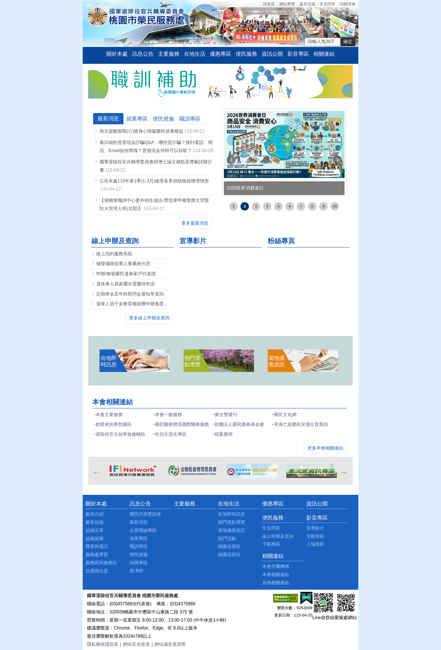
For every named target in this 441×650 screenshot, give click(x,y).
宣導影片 (315, 528)
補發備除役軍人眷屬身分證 (123, 263)
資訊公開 (272, 54)
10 (335, 206)
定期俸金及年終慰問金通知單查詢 (130, 294)
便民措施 (139, 554)
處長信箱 (307, 4)
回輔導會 (348, 4)
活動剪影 (315, 536)
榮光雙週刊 (226, 414)
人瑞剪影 (315, 544)
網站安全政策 (136, 644)
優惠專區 (220, 54)
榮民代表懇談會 (145, 514)
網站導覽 (287, 4)
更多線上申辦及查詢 (149, 317)
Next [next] (343, 471)
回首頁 (269, 4)
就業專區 (139, 538)
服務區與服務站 (101, 562)
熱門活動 (227, 538)
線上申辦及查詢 (278, 536)
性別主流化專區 (170, 434)
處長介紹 (95, 514)
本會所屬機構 (275, 566)
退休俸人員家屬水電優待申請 (125, 283)
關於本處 (117, 54)
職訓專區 (139, 546)
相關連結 (324, 54)
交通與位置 (97, 570)
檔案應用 (224, 434)
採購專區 (139, 562)
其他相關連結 (275, 582)
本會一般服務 (168, 414)
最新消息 (139, 522)
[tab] (108, 119)
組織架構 (95, 538)
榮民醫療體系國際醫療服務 (182, 424)
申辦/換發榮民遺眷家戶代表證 (126, 273)
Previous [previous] (96, 471)
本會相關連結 (275, 574)
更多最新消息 (194, 223)
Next (337, 159)
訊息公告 (143, 54)
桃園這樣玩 (229, 554)
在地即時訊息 (231, 514)
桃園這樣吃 (229, 546)
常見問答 (327, 4)
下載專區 (271, 544)
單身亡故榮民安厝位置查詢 (301, 424)
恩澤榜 (136, 570)
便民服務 (246, 54)
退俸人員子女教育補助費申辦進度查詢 (132, 303)
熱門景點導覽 (231, 522)
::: (89, 69)
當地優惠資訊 (231, 530)
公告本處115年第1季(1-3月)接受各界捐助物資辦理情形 (154, 181)
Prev (231, 159)
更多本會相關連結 (325, 448)
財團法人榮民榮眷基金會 (239, 424)
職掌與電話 (97, 546)
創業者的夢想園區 (114, 424)
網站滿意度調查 (170, 644)
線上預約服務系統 (114, 253)
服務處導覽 (97, 554)
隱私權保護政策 (102, 644)
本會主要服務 (109, 414)
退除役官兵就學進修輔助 (120, 434)
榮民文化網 (285, 414)
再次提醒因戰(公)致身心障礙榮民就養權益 (142, 131)
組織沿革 (95, 530)
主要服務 (168, 54)
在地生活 (194, 54)
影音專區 (298, 54)
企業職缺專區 (143, 530)
